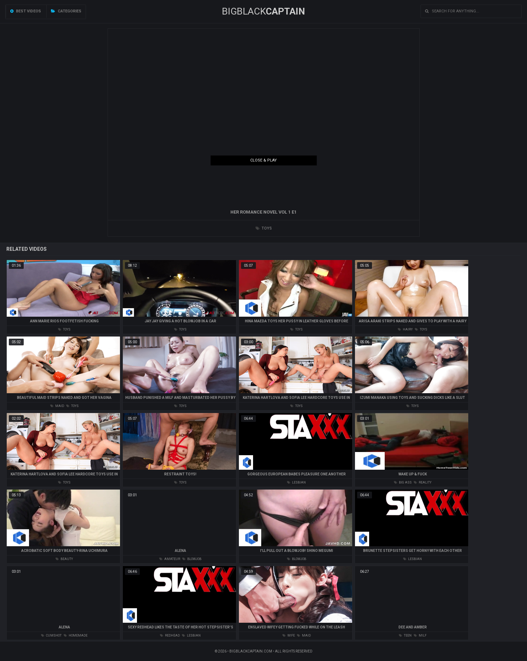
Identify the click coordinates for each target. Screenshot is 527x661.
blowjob (191, 559)
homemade (75, 635)
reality (422, 482)
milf (420, 635)
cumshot (51, 635)
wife (288, 635)
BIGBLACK (263, 11)
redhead (170, 635)
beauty (64, 559)
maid (57, 406)
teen (405, 635)
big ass (403, 482)
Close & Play (263, 160)
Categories (66, 11)
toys (264, 228)
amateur (169, 559)
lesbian (296, 482)
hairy (405, 329)
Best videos (25, 11)
